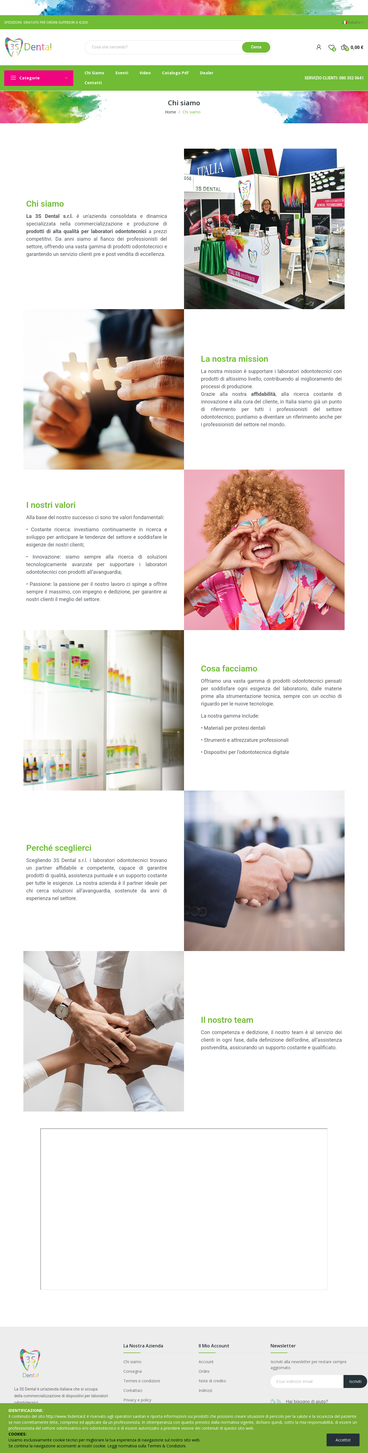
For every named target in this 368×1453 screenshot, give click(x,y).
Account (206, 1361)
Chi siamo (132, 1361)
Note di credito (212, 1380)
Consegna (132, 1371)
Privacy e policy (137, 1400)
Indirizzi (205, 1390)
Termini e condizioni (141, 1380)
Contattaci (132, 1390)
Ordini (204, 1371)
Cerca (256, 47)
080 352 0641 (351, 78)
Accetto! (343, 1440)
